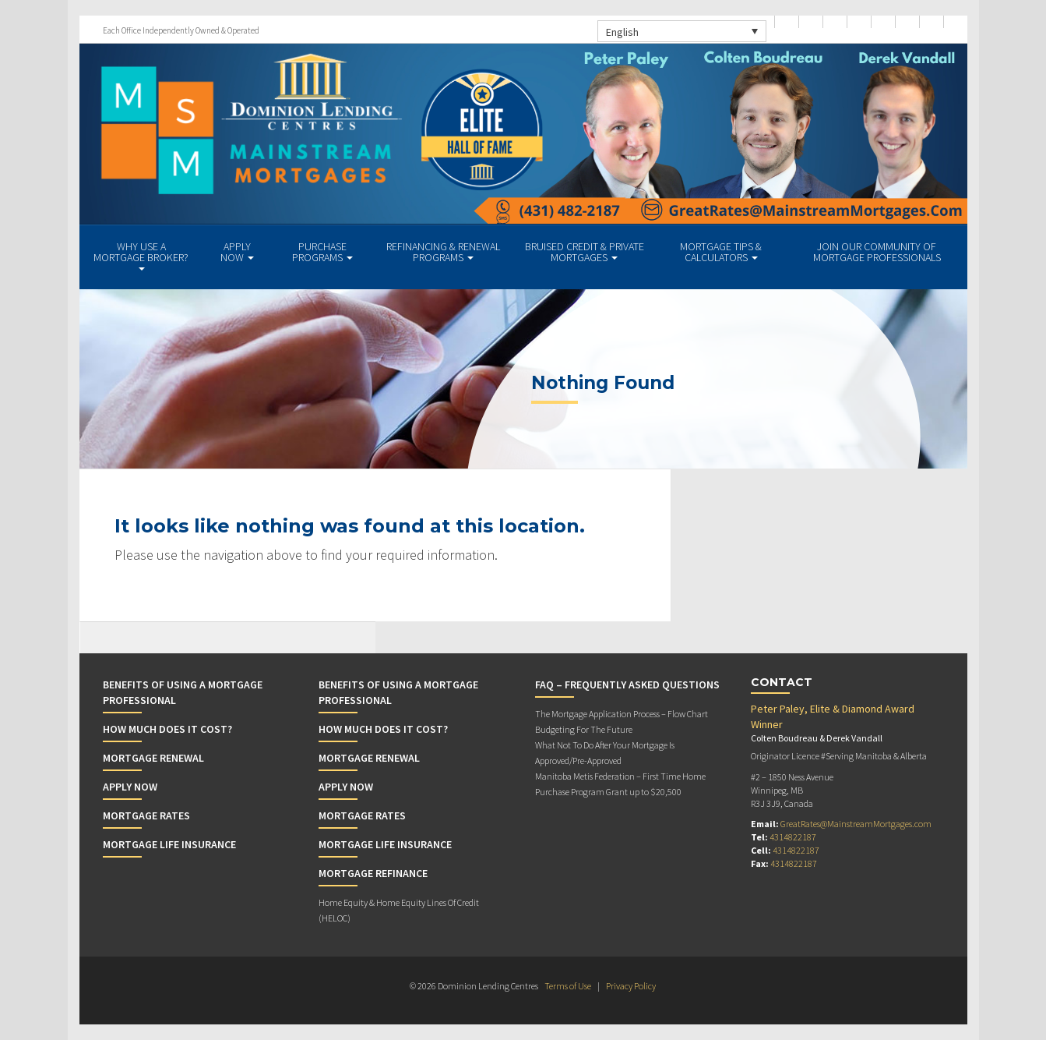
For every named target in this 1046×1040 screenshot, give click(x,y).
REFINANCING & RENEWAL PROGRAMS (443, 251)
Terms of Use (567, 986)
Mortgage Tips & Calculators (721, 251)
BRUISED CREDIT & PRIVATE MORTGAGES (584, 251)
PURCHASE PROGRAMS (322, 251)
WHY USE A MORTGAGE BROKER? (140, 255)
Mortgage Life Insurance (169, 844)
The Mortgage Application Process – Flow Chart (621, 714)
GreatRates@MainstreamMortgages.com (856, 824)
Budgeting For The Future (583, 729)
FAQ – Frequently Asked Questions (627, 684)
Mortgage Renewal (153, 758)
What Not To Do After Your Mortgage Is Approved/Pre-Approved (604, 752)
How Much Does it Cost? (167, 729)
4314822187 (793, 837)
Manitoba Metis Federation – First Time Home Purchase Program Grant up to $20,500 (620, 784)
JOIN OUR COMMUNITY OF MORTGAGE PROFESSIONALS (877, 251)
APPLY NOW (237, 251)
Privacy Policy (631, 986)
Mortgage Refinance (373, 873)
